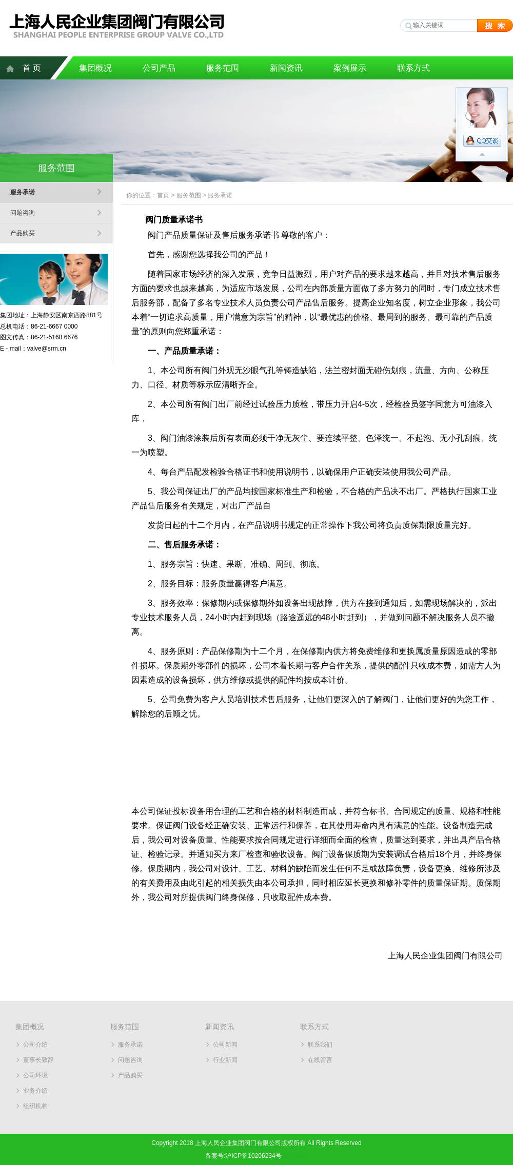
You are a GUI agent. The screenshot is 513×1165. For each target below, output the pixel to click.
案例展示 (349, 68)
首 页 (32, 68)
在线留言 (320, 1060)
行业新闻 (225, 1060)
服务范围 (222, 68)
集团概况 (95, 68)
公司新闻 (225, 1044)
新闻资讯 (286, 68)
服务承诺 (22, 192)
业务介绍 (35, 1090)
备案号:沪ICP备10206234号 (243, 1155)
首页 (163, 195)
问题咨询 (22, 212)
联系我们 (320, 1044)
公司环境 (35, 1075)
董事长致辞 (38, 1060)
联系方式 (413, 68)
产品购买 (22, 233)
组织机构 (35, 1106)
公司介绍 (35, 1044)
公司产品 (159, 68)
